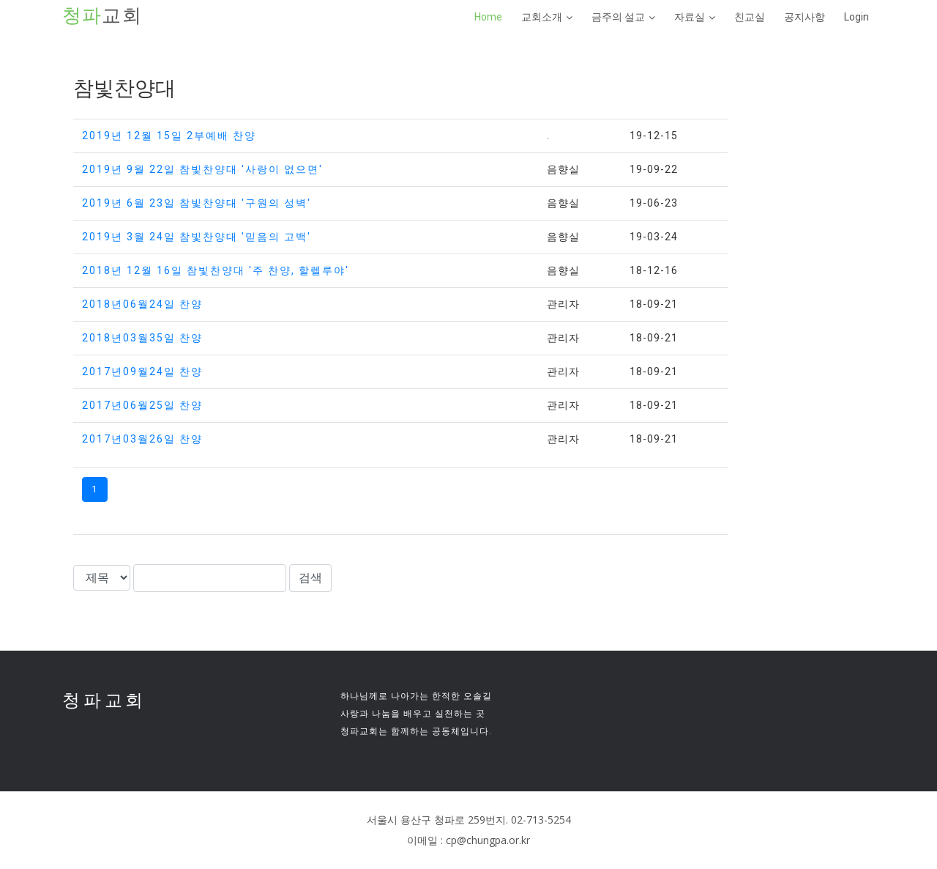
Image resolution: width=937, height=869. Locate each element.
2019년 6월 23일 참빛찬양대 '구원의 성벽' (196, 203)
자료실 (689, 17)
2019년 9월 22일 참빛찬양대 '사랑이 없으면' (202, 169)
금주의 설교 (618, 17)
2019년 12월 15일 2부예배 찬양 (169, 135)
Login (856, 17)
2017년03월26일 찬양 (142, 439)
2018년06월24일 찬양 (142, 304)
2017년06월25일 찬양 (142, 405)
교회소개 (541, 17)
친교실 (749, 17)
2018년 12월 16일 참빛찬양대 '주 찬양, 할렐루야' (215, 270)
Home (488, 17)
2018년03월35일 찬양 (142, 338)
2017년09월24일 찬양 (142, 371)
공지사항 (804, 17)
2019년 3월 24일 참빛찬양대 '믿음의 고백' (196, 237)
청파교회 (104, 700)
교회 (102, 16)
